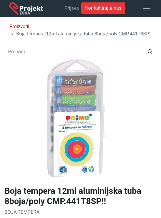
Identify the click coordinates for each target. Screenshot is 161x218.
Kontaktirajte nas (103, 8)
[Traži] (150, 52)
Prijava (71, 8)
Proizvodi (19, 26)
